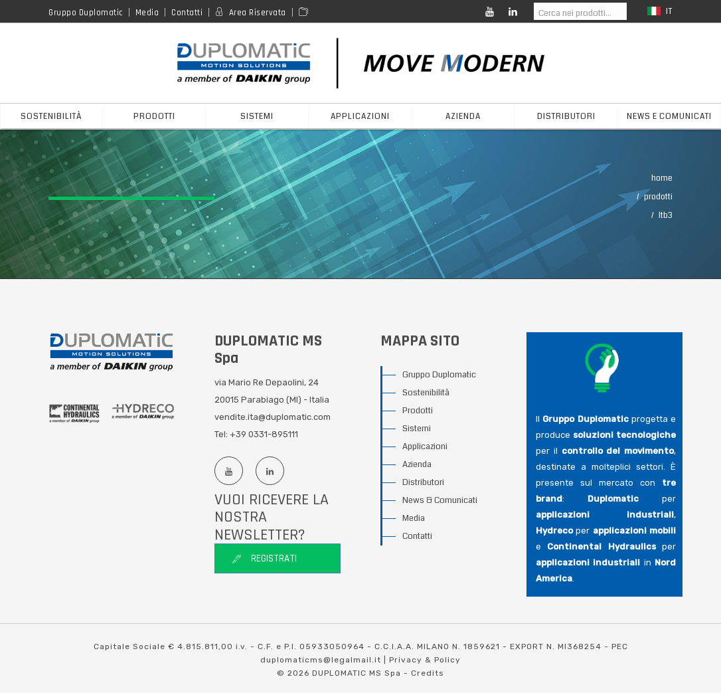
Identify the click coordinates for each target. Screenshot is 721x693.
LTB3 (666, 215)
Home (662, 178)
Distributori (423, 482)
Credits (427, 673)
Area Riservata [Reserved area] (257, 12)
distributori (566, 116)
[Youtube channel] (228, 470)
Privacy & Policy (425, 659)
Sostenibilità (51, 116)
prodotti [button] (154, 116)
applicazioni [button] (360, 116)
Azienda (417, 464)
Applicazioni (424, 446)
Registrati (264, 558)
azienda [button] (463, 116)
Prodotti (658, 197)
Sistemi (416, 429)
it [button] (660, 11)
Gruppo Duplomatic (85, 12)
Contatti (186, 12)
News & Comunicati (439, 500)
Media (147, 12)
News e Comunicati (669, 116)
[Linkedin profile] (269, 470)
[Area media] (306, 12)
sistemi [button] (257, 116)
